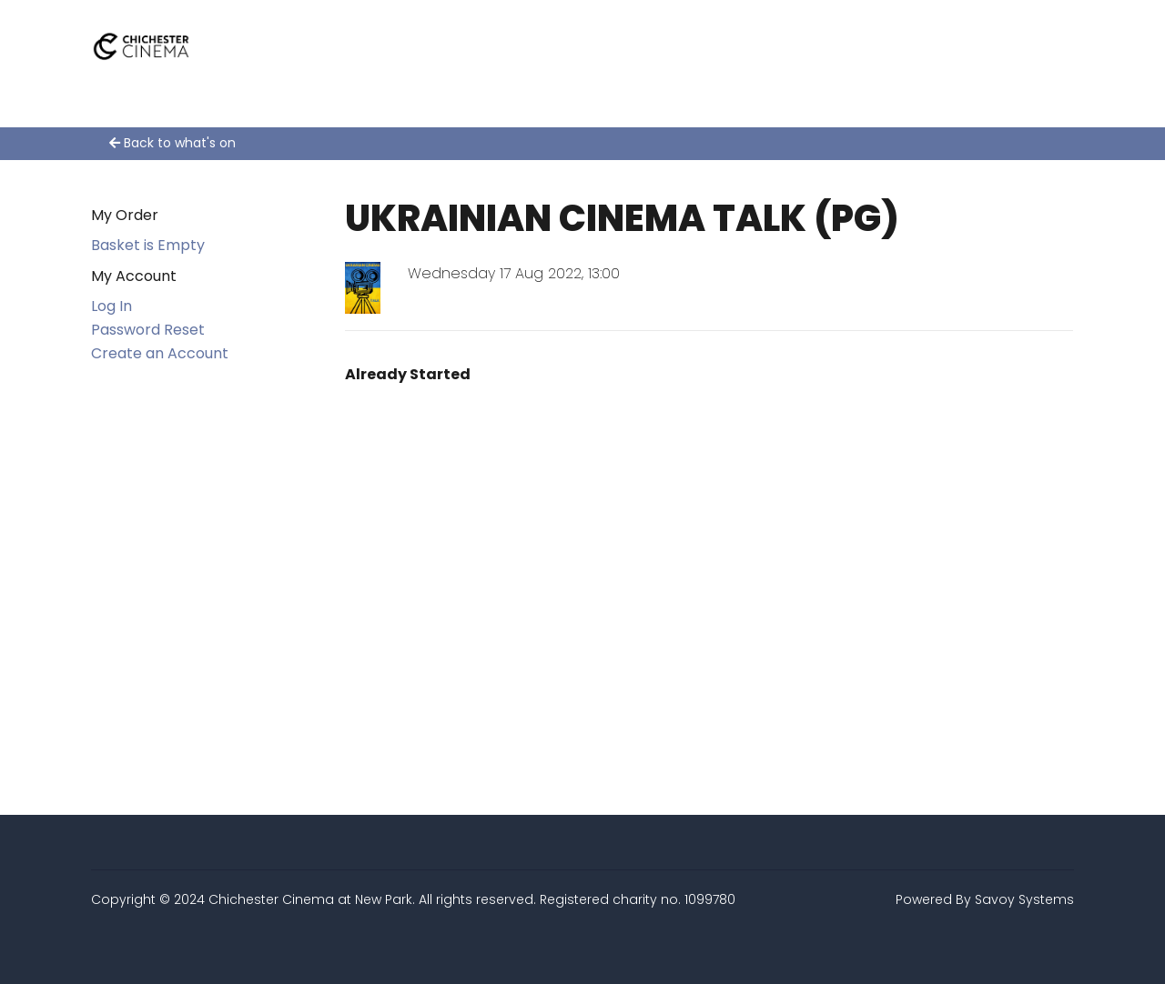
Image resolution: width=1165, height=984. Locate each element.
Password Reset (148, 329)
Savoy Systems (1024, 899)
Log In (111, 306)
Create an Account (159, 353)
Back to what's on (172, 143)
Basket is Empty (148, 245)
